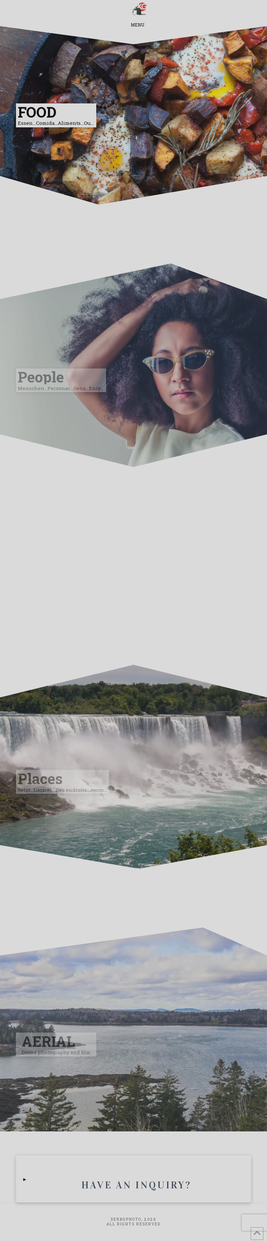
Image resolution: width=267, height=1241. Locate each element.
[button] (137, 10)
